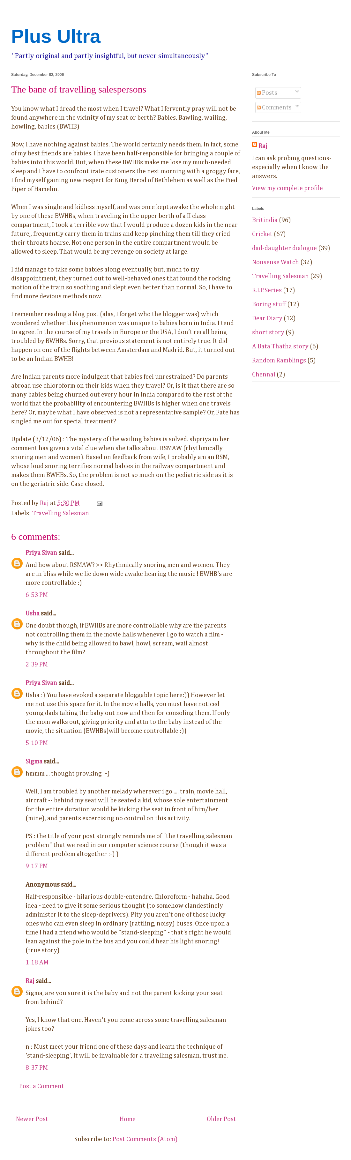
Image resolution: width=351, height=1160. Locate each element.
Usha (33, 613)
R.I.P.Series (267, 290)
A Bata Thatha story (280, 346)
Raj (30, 981)
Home (128, 1119)
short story (268, 332)
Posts (267, 93)
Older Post (221, 1119)
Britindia (265, 220)
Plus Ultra (56, 36)
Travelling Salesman (60, 513)
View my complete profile (287, 188)
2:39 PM (37, 664)
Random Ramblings (279, 360)
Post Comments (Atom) (145, 1139)
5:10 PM (37, 743)
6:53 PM (37, 595)
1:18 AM (37, 962)
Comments (274, 107)
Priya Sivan (41, 553)
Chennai (263, 374)
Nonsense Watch (275, 262)
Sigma (34, 761)
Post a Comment (41, 1086)
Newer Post (32, 1119)
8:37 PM (37, 1068)
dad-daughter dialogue (284, 248)
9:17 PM (37, 866)
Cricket (262, 234)
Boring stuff (269, 304)
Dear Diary (267, 318)
